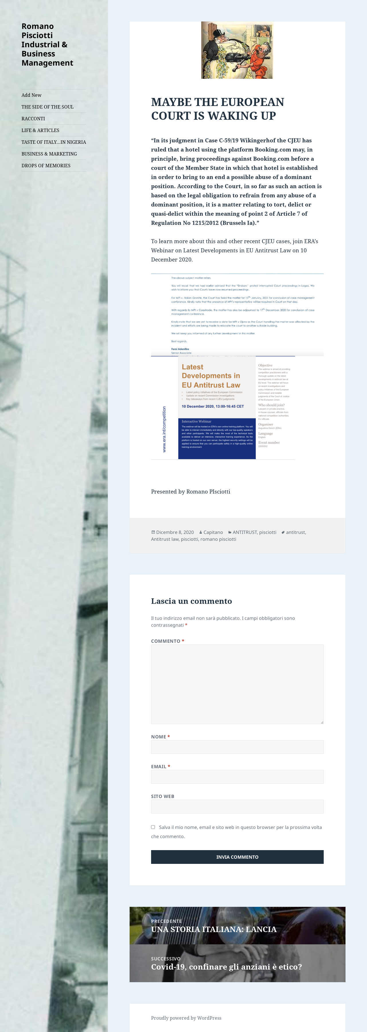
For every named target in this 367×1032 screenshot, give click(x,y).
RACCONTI (33, 118)
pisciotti (267, 532)
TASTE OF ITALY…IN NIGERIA (54, 142)
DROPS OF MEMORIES (46, 165)
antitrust (295, 532)
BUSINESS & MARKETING (49, 154)
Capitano (213, 532)
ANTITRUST (245, 532)
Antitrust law (165, 539)
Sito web (162, 796)
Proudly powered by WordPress (186, 1018)
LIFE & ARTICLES (40, 130)
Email (160, 766)
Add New (32, 95)
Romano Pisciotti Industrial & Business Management (47, 44)
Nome (160, 737)
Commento (167, 641)
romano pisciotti (218, 539)
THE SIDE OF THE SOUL (48, 107)
